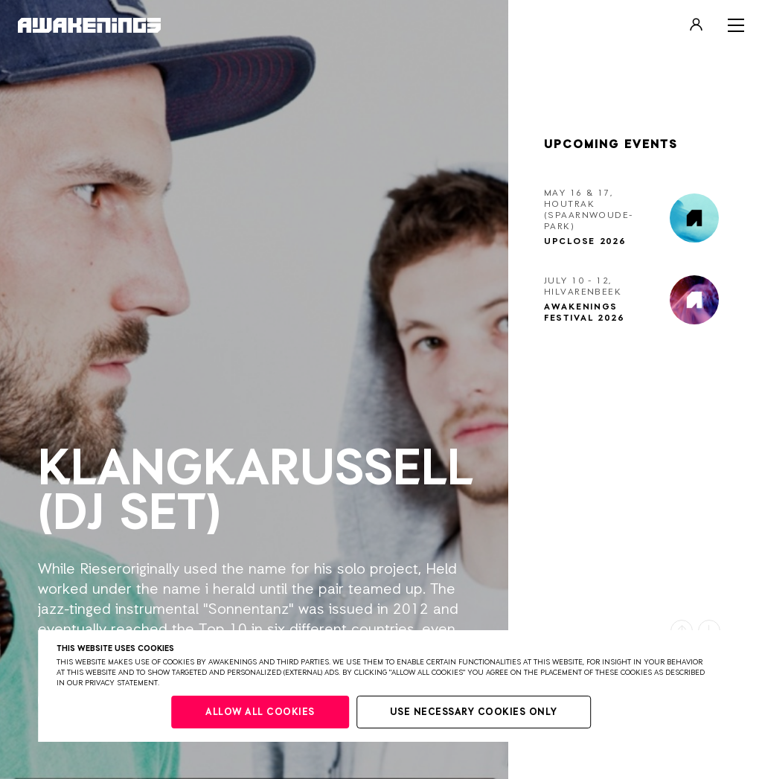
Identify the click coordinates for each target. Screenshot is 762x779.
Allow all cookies (260, 712)
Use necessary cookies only (473, 712)
